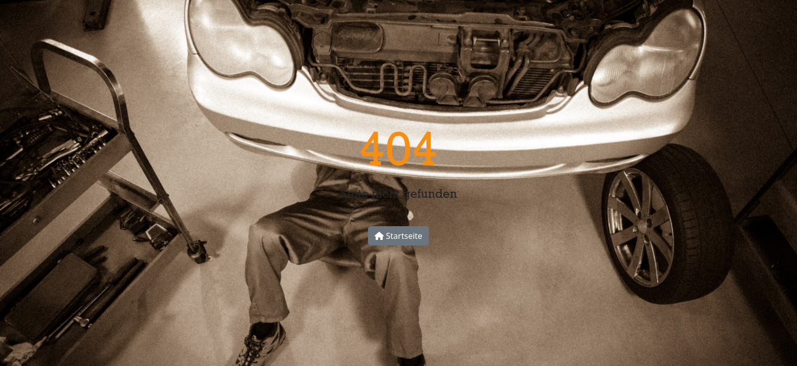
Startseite (398, 235)
